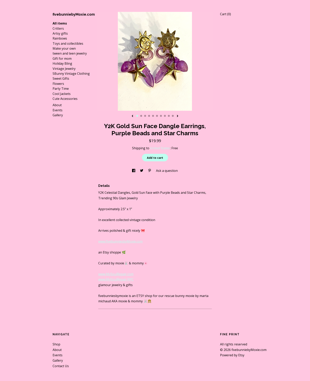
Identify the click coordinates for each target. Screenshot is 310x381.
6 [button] (157, 116)
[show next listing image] (178, 116)
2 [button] (141, 116)
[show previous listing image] (132, 116)
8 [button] (165, 116)
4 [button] (149, 116)
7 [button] (161, 116)
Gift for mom (62, 58)
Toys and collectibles (68, 43)
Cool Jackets (62, 94)
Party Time (61, 88)
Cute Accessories (65, 98)
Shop (56, 344)
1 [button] (137, 116)
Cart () (225, 14)
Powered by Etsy (232, 355)
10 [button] (173, 116)
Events (57, 110)
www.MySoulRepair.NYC (116, 279)
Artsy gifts (60, 33)
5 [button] (153, 116)
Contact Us (61, 366)
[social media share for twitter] (142, 170)
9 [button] (169, 116)
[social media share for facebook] (134, 170)
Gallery (58, 115)
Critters (58, 28)
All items (60, 23)
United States (160, 148)
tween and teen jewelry (70, 53)
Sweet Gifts (61, 78)
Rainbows (60, 38)
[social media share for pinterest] (150, 170)
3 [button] (145, 116)
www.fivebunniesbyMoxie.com (120, 241)
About (57, 105)
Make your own (64, 48)
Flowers (58, 83)
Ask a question (167, 170)
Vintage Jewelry (64, 68)
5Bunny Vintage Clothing (71, 73)
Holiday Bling (62, 63)
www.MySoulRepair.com (115, 274)
